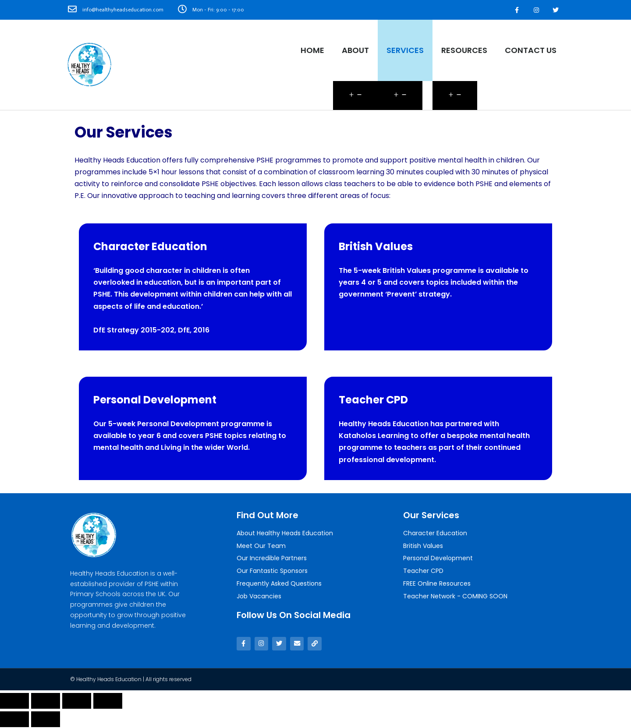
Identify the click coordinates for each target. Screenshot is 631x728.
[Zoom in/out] (107, 702)
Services (405, 50)
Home (312, 50)
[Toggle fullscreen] (76, 702)
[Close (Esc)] (14, 702)
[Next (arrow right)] (45, 720)
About (355, 50)
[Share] (45, 702)
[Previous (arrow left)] (14, 720)
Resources (464, 50)
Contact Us (531, 50)
